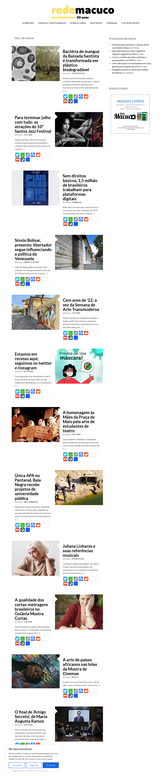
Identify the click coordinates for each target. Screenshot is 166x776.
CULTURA (28, 135)
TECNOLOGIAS (78, 73)
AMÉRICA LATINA (31, 262)
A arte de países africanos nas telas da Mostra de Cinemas (80, 666)
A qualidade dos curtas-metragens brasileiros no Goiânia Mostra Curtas (31, 609)
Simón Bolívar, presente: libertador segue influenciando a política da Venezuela (33, 249)
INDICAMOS (96, 23)
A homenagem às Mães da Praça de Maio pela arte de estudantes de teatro (79, 421)
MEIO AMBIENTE (31, 502)
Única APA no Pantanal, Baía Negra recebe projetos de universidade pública (28, 487)
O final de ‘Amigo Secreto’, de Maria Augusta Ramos (31, 716)
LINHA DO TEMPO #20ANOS (52, 23)
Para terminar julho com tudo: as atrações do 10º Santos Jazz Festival (33, 124)
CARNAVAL (111, 23)
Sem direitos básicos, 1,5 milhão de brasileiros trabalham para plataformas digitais (80, 187)
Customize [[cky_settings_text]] (17, 765)
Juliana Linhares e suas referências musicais (79, 551)
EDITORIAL (28, 371)
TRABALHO (77, 202)
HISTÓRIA (76, 434)
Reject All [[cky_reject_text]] (34, 765)
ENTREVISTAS (78, 559)
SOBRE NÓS (28, 23)
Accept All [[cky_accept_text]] (50, 765)
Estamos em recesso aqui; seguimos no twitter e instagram (33, 360)
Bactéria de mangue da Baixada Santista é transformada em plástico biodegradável (81, 60)
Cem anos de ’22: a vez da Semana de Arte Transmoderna (81, 305)
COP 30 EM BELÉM (130, 23)
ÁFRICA (75, 677)
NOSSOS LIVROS (78, 23)
